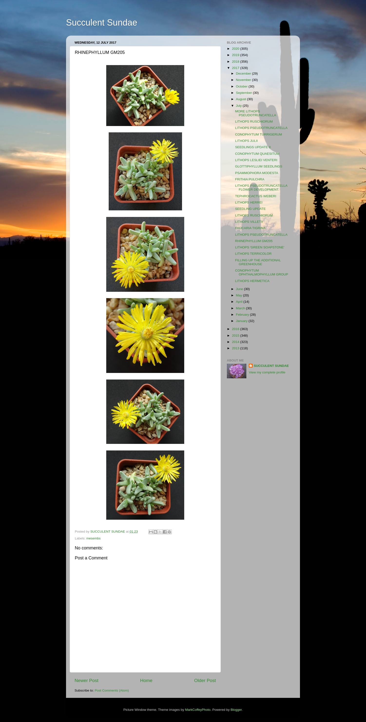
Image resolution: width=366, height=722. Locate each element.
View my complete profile (267, 372)
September (244, 93)
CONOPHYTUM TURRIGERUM (258, 134)
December (244, 73)
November (244, 80)
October (242, 86)
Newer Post (86, 680)
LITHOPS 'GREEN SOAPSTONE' (259, 247)
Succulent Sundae (101, 23)
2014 (236, 342)
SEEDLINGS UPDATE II (253, 147)
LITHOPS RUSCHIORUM (254, 121)
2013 (236, 348)
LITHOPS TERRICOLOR (253, 253)
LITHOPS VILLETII (249, 222)
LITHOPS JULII (246, 141)
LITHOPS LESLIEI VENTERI (256, 160)
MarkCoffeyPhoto (198, 710)
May (239, 295)
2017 (236, 68)
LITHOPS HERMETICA (252, 281)
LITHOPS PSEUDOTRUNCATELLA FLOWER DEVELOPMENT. (261, 187)
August (241, 99)
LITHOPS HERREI (249, 202)
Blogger (236, 710)
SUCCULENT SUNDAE (271, 366)
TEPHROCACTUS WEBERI (255, 196)
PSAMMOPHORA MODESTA (256, 173)
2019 (236, 55)
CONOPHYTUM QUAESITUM (257, 154)
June (240, 289)
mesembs (93, 538)
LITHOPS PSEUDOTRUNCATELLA (261, 128)
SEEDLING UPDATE (250, 209)
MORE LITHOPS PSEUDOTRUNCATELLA (255, 113)
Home (146, 680)
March (241, 308)
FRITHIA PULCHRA (249, 179)
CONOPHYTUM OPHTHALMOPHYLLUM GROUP (261, 272)
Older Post (205, 680)
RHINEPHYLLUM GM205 (254, 241)
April (239, 301)
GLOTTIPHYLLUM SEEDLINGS (258, 166)
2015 (236, 335)
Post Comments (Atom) (112, 690)
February (243, 314)
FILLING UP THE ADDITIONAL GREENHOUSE (258, 262)
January (242, 321)
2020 (236, 48)
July (239, 105)
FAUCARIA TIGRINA (250, 228)
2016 (236, 329)
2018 (236, 61)
